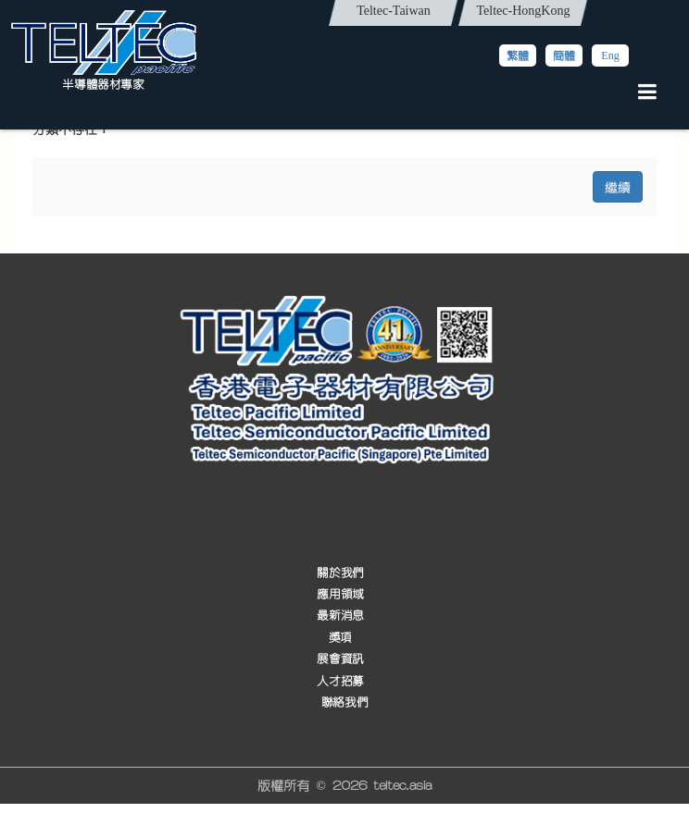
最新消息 (340, 616)
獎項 (340, 638)
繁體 (518, 55)
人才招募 (340, 681)
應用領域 (340, 594)
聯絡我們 (344, 702)
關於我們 (340, 573)
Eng (610, 55)
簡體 (564, 55)
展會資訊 (340, 659)
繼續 (618, 186)
